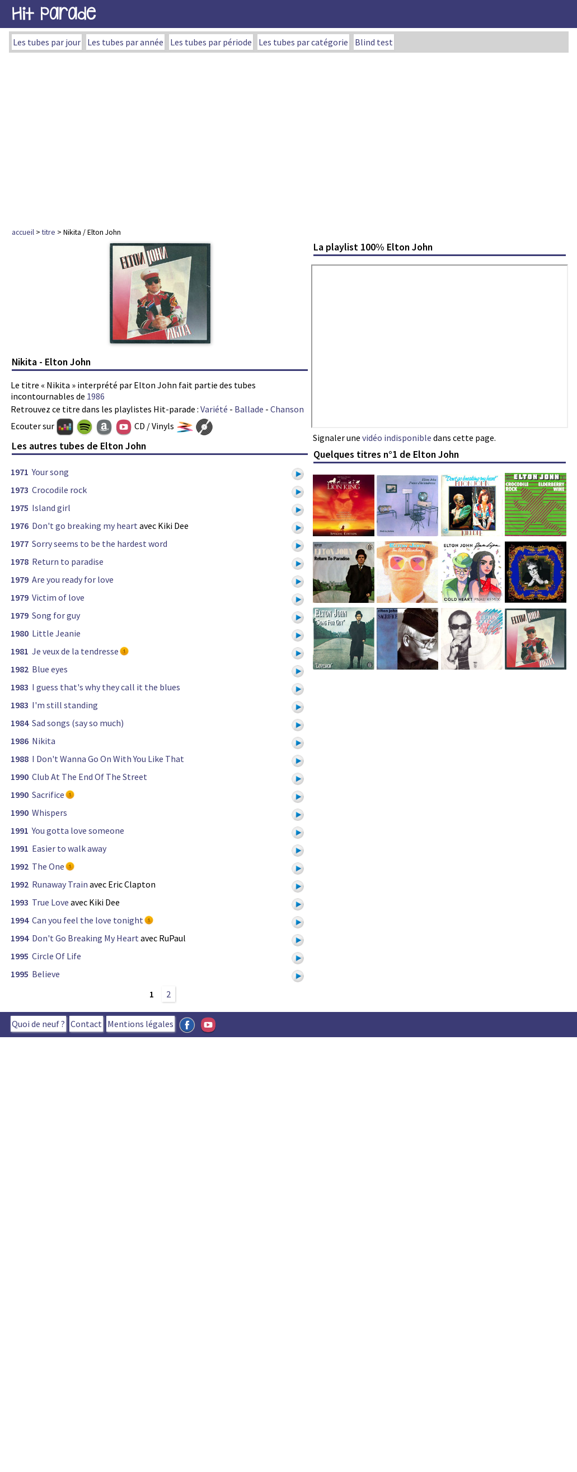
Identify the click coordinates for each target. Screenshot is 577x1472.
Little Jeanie (56, 633)
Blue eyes (50, 669)
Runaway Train (60, 884)
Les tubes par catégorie (303, 42)
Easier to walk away (69, 848)
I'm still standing (65, 705)
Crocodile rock (59, 489)
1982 (20, 669)
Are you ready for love (73, 579)
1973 (20, 489)
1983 (20, 687)
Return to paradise (68, 561)
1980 (20, 633)
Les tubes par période (211, 42)
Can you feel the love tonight (87, 920)
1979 (20, 579)
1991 (20, 830)
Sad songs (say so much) (78, 722)
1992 (20, 866)
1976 (20, 525)
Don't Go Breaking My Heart (85, 938)
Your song (50, 471)
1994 (20, 920)
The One (48, 866)
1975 (20, 507)
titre (48, 232)
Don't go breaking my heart (85, 525)
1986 (96, 396)
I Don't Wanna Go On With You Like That (108, 758)
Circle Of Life (56, 956)
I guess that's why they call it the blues (106, 687)
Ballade (249, 409)
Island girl (51, 507)
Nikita (43, 740)
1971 (20, 471)
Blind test (374, 42)
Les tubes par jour (47, 42)
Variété (214, 409)
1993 (20, 902)
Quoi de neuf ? (38, 1023)
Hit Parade (54, 13)
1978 (20, 561)
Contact (86, 1023)
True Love (50, 902)
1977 (20, 543)
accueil (23, 232)
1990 (20, 776)
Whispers (49, 812)
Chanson (287, 409)
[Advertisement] (289, 136)
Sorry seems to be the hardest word (99, 543)
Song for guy (56, 615)
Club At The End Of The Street (89, 776)
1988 (20, 758)
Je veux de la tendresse (75, 651)
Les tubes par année (125, 42)
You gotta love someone (78, 830)
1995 (20, 956)
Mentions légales (140, 1023)
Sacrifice (48, 794)
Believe (46, 973)
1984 (20, 722)
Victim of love (58, 597)
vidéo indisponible (396, 437)
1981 (20, 651)
